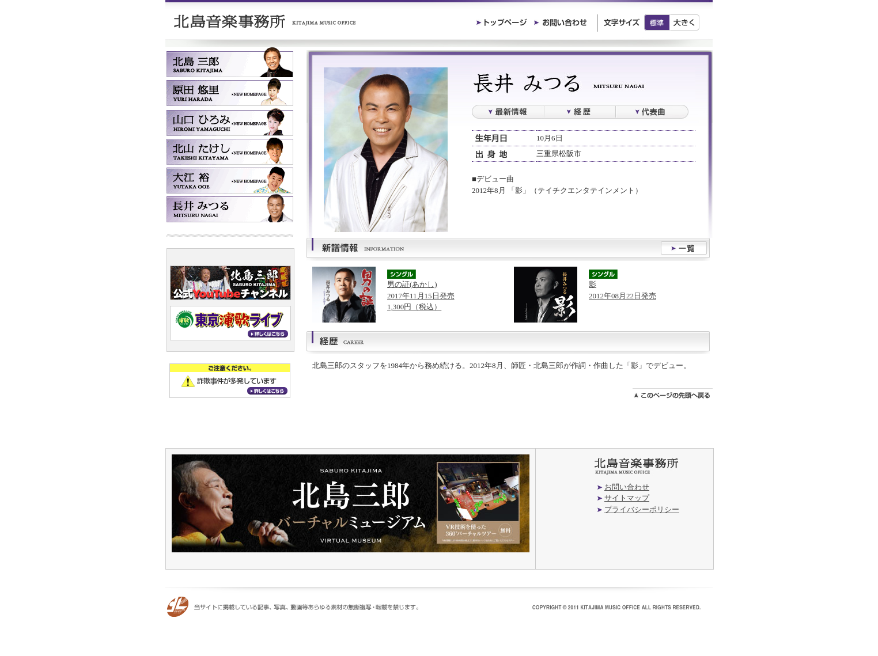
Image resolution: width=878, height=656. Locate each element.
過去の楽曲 (652, 112)
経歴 (580, 112)
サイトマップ (626, 498)
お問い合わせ (626, 487)
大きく (684, 22)
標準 (656, 22)
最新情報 (508, 112)
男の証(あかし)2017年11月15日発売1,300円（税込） (421, 295)
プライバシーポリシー (641, 509)
